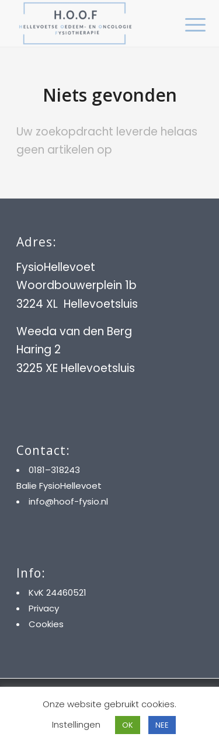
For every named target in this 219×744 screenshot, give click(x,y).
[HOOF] (90, 23)
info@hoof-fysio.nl (68, 501)
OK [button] (127, 725)
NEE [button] (162, 725)
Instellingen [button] (76, 724)
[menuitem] (186, 24)
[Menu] (186, 24)
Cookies (46, 624)
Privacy (44, 608)
